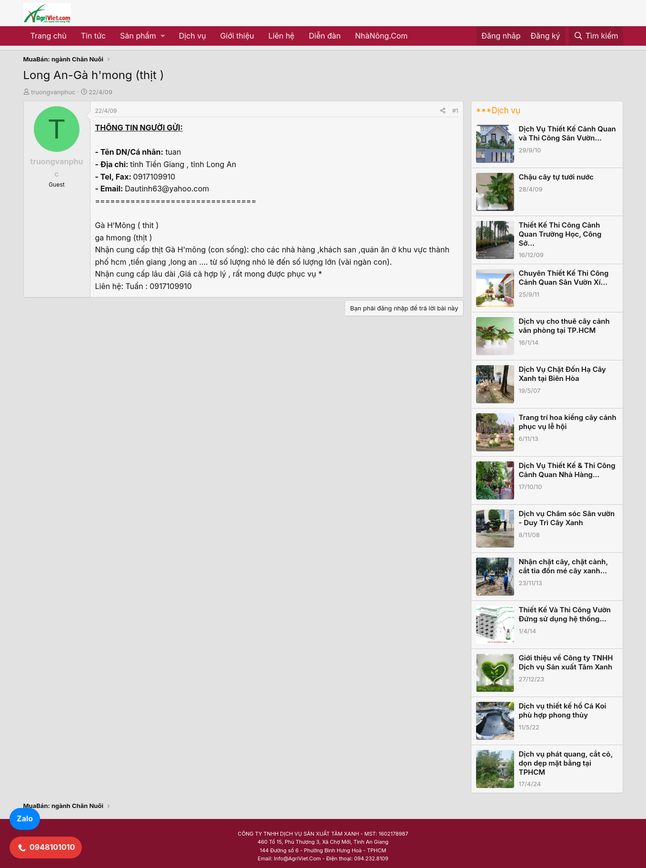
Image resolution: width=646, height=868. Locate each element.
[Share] (443, 111)
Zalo (25, 818)
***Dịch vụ (498, 110)
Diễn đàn (325, 35)
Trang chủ (48, 35)
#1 (455, 110)
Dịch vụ (192, 35)
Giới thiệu (237, 35)
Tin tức (93, 35)
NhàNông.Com (381, 35)
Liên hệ (281, 35)
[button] (142, 36)
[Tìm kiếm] (596, 36)
